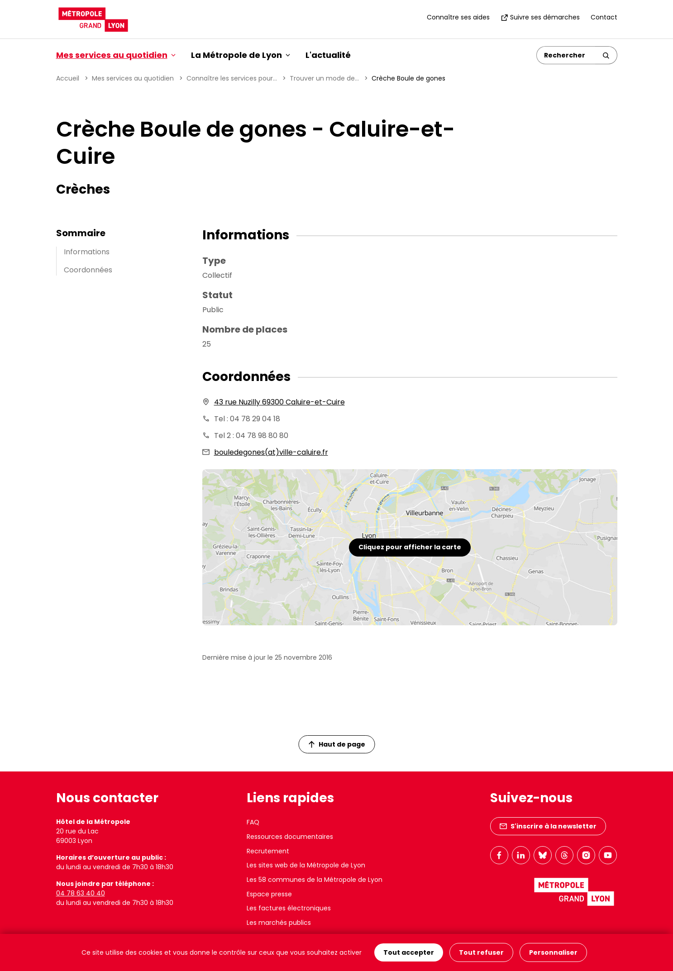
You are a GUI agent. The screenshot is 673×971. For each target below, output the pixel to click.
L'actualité (328, 55)
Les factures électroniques (289, 908)
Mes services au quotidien (133, 78)
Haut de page (336, 744)
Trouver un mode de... (324, 78)
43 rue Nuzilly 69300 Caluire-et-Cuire (279, 402)
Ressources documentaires (290, 836)
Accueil (67, 78)
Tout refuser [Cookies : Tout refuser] (481, 952)
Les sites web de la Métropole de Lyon (306, 865)
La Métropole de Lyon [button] (240, 55)
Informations (87, 252)
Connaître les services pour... (231, 78)
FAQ (253, 822)
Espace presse (269, 894)
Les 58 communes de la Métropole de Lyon (314, 879)
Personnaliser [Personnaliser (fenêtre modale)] (553, 952)
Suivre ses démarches (540, 17)
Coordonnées (88, 270)
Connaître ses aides (458, 17)
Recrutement (268, 851)
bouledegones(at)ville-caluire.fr (271, 452)
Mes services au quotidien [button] (116, 55)
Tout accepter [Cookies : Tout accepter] (408, 952)
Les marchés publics (279, 922)
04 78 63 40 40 (80, 893)
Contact (604, 17)
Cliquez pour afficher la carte (409, 547)
